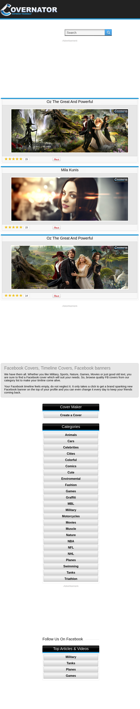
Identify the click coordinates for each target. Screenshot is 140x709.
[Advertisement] (69, 68)
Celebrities (71, 447)
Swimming (70, 566)
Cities (71, 453)
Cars (71, 441)
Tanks (71, 572)
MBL (71, 503)
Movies (71, 522)
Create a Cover (71, 415)
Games (71, 491)
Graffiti (71, 497)
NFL (71, 547)
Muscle (71, 528)
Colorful (71, 460)
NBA (71, 541)
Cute (71, 472)
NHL (71, 553)
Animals (71, 435)
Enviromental (71, 478)
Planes (71, 560)
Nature (71, 535)
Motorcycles (71, 516)
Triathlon (71, 578)
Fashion (71, 485)
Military (71, 510)
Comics (70, 466)
